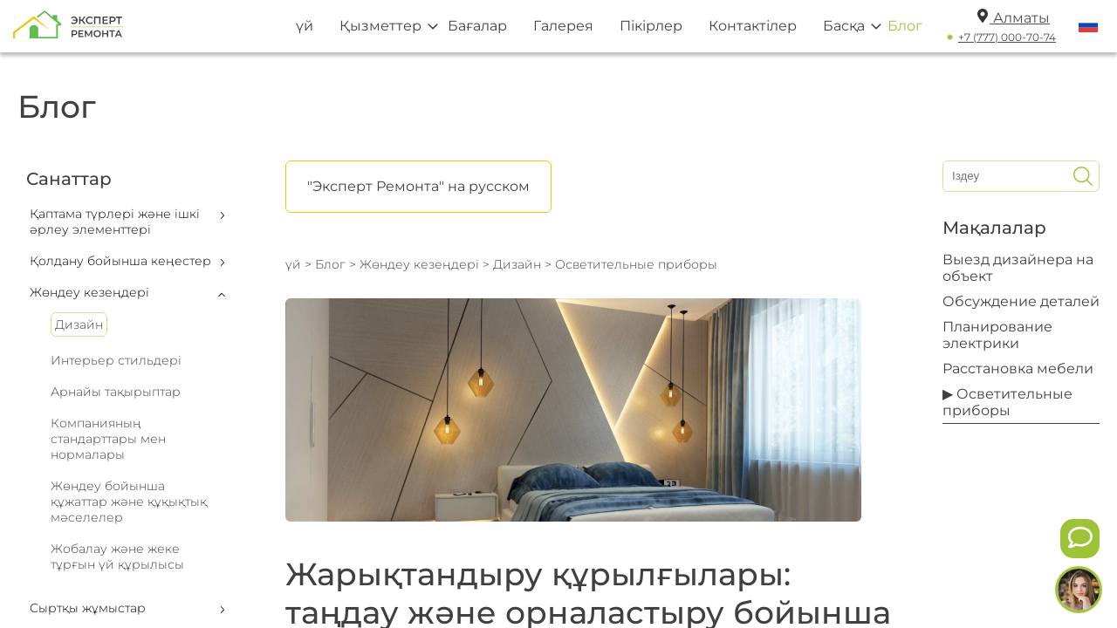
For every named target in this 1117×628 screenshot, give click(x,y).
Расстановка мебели (1017, 368)
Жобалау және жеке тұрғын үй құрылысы (117, 556)
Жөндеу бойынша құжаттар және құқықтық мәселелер (129, 501)
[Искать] (1083, 176)
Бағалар (477, 25)
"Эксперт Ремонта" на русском (418, 186)
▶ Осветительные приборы (1007, 402)
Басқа (844, 25)
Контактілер (753, 25)
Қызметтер (380, 25)
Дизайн (79, 324)
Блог (904, 25)
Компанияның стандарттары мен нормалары (108, 438)
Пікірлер (651, 25)
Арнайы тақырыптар (116, 391)
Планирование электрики (997, 335)
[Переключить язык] (1088, 26)
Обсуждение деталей (1021, 301)
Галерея (563, 25)
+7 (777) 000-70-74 (1007, 37)
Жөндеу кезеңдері (419, 264)
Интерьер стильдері (116, 360)
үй (304, 25)
